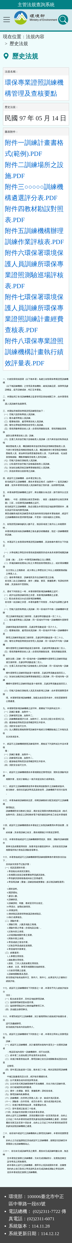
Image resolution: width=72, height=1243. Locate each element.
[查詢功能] (63, 20)
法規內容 (35, 36)
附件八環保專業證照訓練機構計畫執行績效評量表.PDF (34, 351)
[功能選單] (6, 19)
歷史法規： (11, 107)
